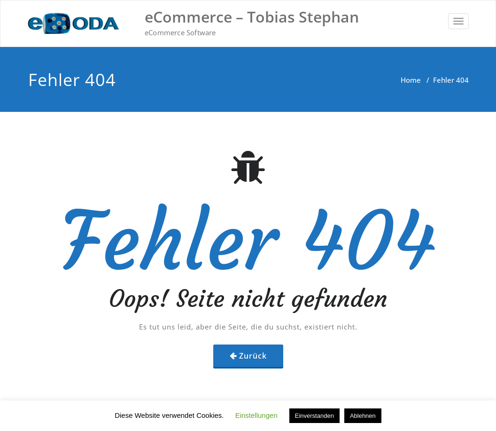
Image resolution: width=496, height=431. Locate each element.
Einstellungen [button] (256, 415)
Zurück (253, 356)
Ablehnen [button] (363, 415)
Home (411, 80)
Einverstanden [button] (314, 415)
